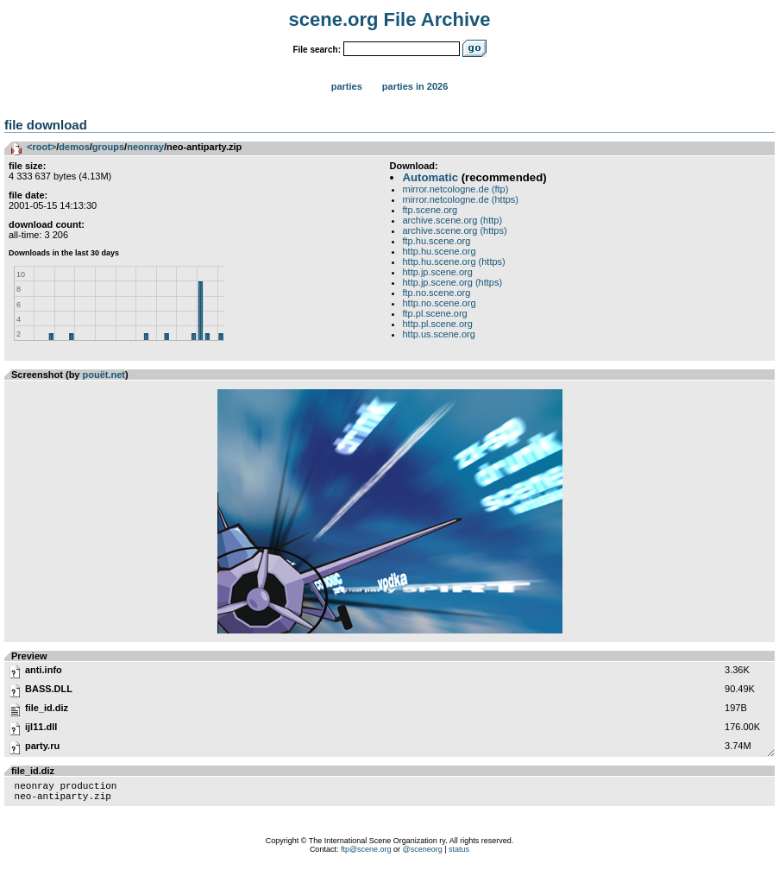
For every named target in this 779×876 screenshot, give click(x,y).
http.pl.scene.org (438, 323)
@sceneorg (423, 854)
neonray (145, 147)
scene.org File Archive (390, 19)
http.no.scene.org (439, 303)
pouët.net (104, 374)
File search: (316, 49)
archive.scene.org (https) (455, 230)
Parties (346, 86)
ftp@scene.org (366, 854)
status (459, 854)
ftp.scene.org (430, 210)
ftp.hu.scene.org (437, 241)
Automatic (430, 177)
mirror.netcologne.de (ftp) (456, 189)
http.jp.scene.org (438, 272)
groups (108, 147)
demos (74, 147)
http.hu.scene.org (439, 251)
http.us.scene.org (439, 334)
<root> (41, 147)
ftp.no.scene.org (437, 292)
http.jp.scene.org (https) (453, 282)
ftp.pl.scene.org (435, 313)
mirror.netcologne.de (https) (461, 199)
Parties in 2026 (415, 86)
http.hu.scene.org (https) (454, 261)
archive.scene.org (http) (453, 220)
